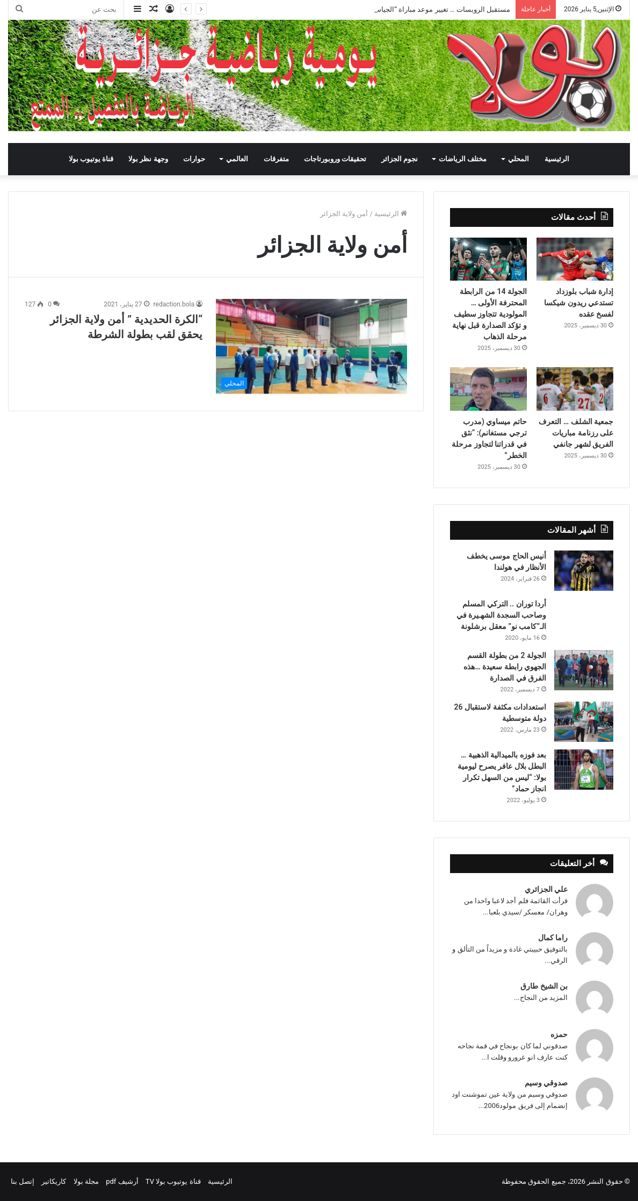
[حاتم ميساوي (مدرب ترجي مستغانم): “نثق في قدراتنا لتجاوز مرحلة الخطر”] (488, 389)
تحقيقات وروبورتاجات (335, 159)
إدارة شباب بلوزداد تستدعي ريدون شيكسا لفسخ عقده (578, 302)
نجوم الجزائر (399, 159)
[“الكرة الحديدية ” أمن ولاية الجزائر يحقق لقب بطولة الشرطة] (311, 347)
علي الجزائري (546, 889)
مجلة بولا (86, 1181)
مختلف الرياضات (463, 159)
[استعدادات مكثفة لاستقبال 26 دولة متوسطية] (583, 722)
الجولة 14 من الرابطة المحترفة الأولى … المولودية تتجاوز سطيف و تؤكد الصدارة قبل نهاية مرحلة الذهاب (489, 314)
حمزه (559, 1034)
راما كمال (553, 937)
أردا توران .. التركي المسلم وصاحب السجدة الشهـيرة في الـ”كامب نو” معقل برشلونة (501, 615)
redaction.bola (174, 304)
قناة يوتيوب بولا (91, 159)
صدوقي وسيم (546, 1082)
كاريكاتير (53, 1181)
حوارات (194, 159)
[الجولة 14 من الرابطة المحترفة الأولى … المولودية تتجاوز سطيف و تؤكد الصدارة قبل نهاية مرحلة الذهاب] (488, 259)
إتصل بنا (22, 1181)
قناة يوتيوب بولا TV (173, 1181)
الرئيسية (557, 159)
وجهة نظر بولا (148, 159)
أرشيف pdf (122, 1181)
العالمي (237, 159)
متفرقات (276, 159)
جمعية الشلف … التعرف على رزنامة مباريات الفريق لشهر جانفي (576, 432)
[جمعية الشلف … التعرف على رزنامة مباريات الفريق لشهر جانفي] (574, 389)
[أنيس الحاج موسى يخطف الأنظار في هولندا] (583, 571)
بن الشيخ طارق (544, 986)
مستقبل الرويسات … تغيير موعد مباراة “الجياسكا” (438, 9)
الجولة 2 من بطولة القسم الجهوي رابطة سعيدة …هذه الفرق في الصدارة (504, 666)
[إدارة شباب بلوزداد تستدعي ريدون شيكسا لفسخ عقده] (574, 259)
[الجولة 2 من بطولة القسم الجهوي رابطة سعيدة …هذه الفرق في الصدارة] (583, 670)
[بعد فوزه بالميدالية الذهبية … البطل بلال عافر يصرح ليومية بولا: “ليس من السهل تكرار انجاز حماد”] (583, 769)
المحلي (518, 159)
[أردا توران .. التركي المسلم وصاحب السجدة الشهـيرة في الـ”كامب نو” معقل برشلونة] (583, 613)
